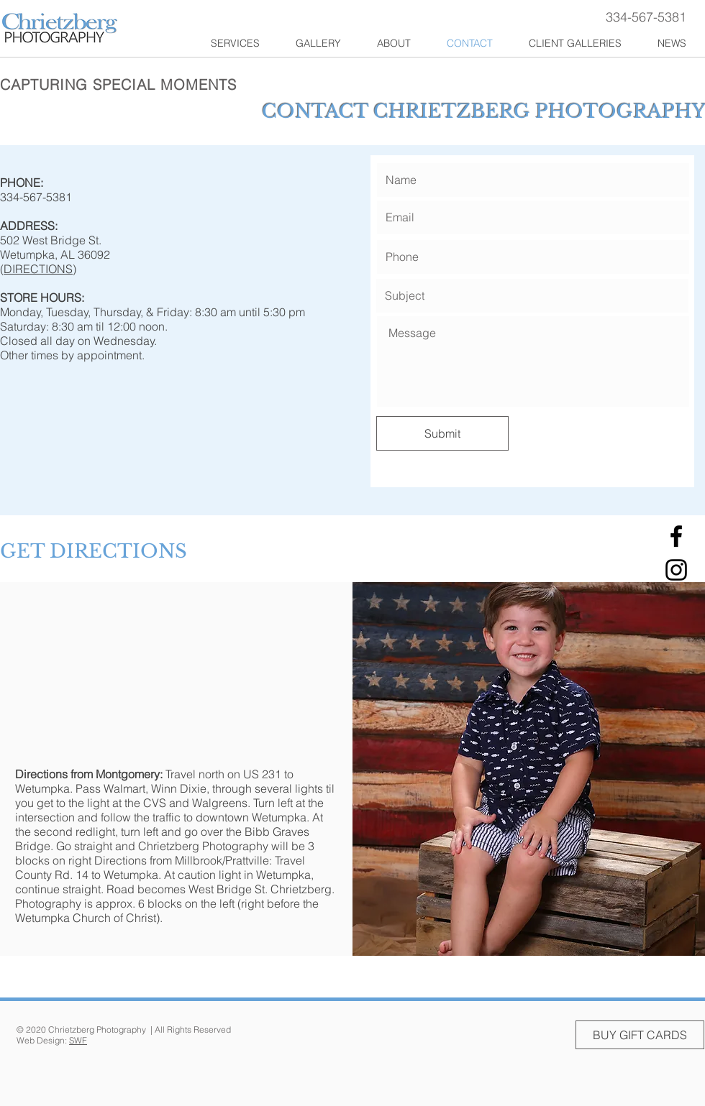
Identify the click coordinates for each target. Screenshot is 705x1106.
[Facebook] (676, 536)
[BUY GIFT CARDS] (640, 1034)
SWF (78, 1040)
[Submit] (442, 433)
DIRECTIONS (38, 269)
